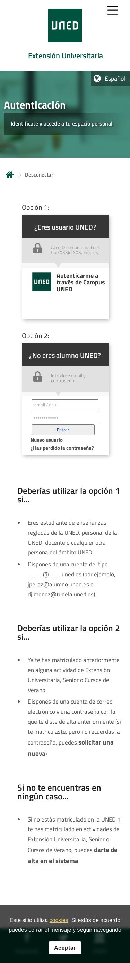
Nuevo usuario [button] (47, 440)
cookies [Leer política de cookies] (59, 921)
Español (115, 78)
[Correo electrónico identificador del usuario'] (65, 404)
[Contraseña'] (65, 417)
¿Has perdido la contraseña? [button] (62, 448)
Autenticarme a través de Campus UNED (81, 282)
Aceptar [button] (65, 949)
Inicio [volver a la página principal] (10, 174)
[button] (63, 429)
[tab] (65, 35)
